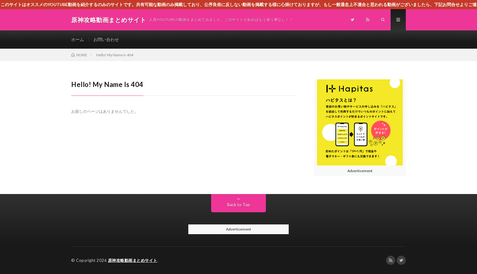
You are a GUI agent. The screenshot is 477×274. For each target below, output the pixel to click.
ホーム (77, 39)
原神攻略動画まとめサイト (132, 260)
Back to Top (238, 204)
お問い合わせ (106, 39)
